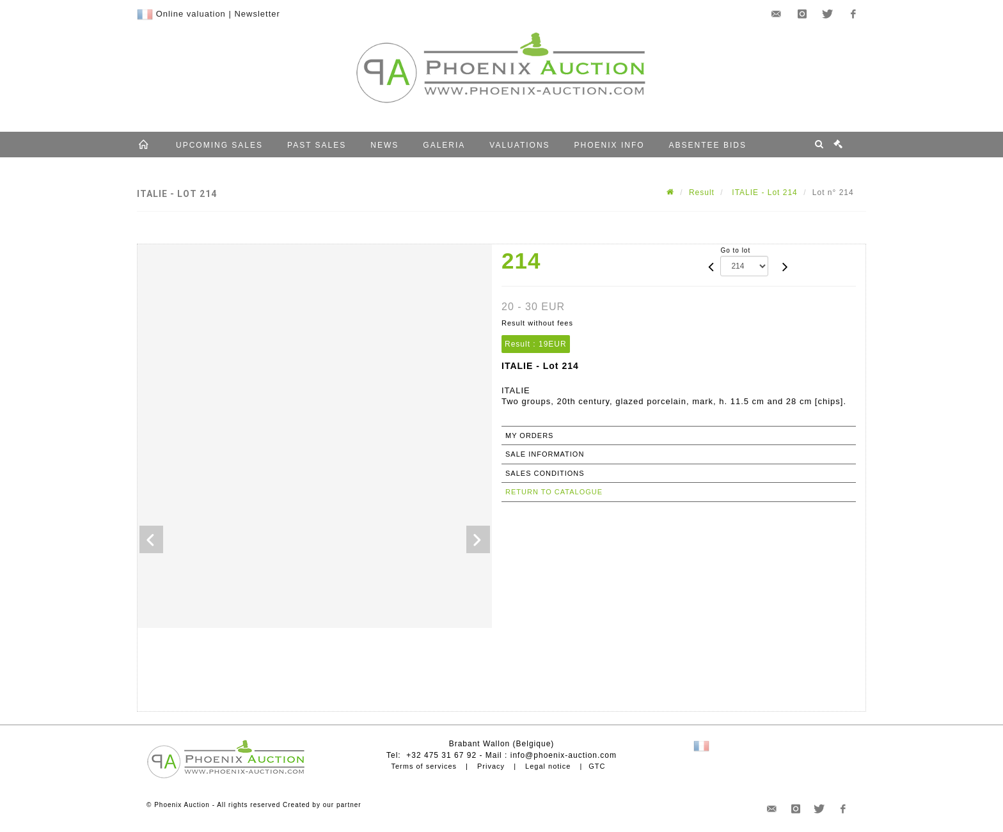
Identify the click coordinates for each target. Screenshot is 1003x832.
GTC (596, 766)
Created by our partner (322, 804)
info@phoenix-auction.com (563, 755)
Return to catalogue (554, 492)
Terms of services (424, 766)
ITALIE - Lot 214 (763, 192)
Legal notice (548, 766)
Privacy (491, 766)
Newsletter (257, 14)
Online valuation (191, 14)
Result (702, 192)
